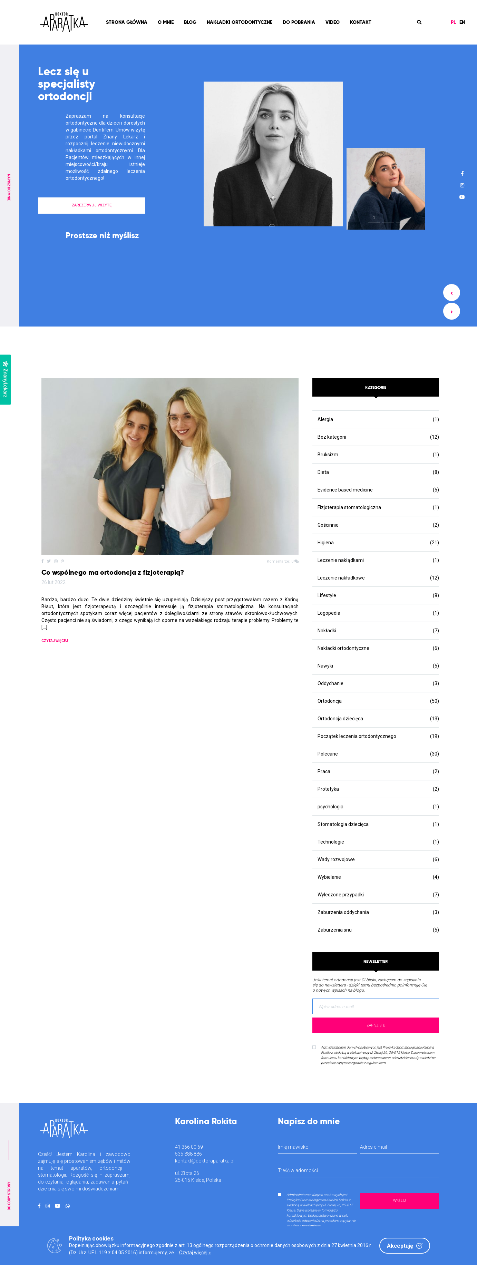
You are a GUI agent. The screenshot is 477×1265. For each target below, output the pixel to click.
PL (453, 22)
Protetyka (328, 789)
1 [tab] (373, 217)
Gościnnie (328, 525)
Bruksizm (328, 454)
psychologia (330, 806)
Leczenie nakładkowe (341, 578)
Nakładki (327, 630)
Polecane (328, 754)
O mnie (166, 22)
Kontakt (360, 22)
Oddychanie (330, 683)
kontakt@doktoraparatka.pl (204, 1161)
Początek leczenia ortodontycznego (357, 736)
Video (332, 22)
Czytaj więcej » (195, 1252)
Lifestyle (327, 595)
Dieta (323, 472)
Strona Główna (126, 22)
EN (462, 22)
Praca (324, 771)
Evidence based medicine (345, 490)
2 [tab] (388, 219)
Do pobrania (299, 22)
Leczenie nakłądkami (341, 560)
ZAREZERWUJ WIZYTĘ (91, 205)
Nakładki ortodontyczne (239, 22)
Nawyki (325, 666)
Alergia (325, 419)
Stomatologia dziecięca (343, 824)
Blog (190, 22)
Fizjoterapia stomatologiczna (349, 507)
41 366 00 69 (189, 1147)
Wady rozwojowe (336, 859)
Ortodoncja (330, 701)
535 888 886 (188, 1154)
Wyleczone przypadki (341, 894)
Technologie (331, 842)
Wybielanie (329, 877)
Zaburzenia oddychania (343, 912)
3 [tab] (402, 219)
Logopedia (329, 613)
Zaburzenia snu (335, 930)
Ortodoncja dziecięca (340, 718)
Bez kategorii (332, 437)
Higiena (326, 542)
